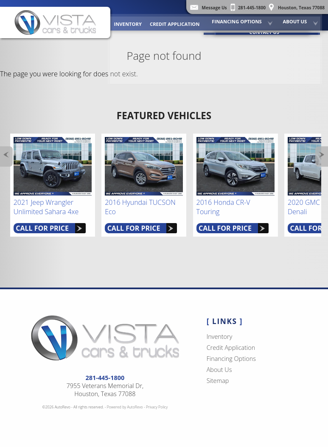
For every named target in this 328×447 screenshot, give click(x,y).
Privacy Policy (157, 407)
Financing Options (240, 19)
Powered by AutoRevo (125, 407)
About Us (219, 370)
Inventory (220, 336)
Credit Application (180, 21)
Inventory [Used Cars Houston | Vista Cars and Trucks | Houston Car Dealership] (134, 21)
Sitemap (218, 381)
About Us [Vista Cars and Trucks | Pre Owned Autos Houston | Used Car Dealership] (297, 19)
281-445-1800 (105, 378)
